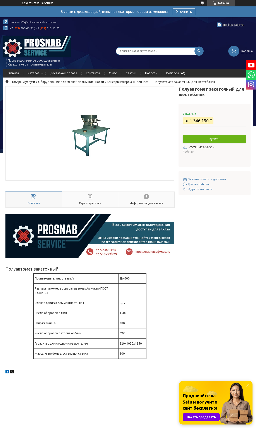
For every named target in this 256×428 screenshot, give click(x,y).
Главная (13, 73)
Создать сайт (31, 3)
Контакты (93, 73)
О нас (113, 73)
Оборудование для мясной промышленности (71, 82)
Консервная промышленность (128, 82)
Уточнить (184, 12)
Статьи (131, 73)
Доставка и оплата (63, 73)
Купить (215, 139)
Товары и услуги (23, 82)
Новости (151, 73)
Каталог (33, 73)
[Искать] (199, 51)
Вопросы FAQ (175, 73)
